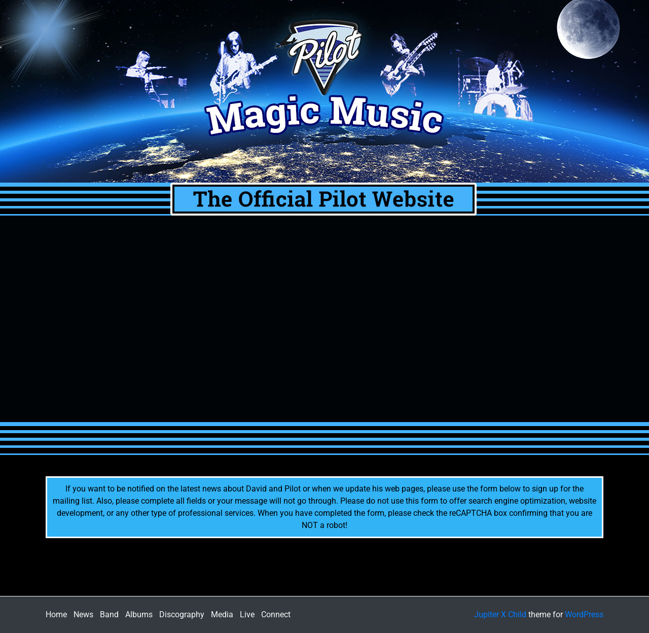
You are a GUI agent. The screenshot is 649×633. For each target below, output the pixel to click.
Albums (139, 614)
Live (247, 614)
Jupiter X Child (500, 614)
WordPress (584, 614)
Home (56, 614)
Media (222, 614)
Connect (276, 614)
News (83, 614)
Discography (181, 614)
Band (109, 614)
